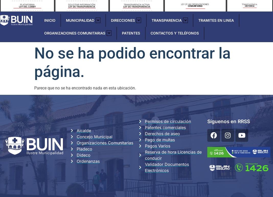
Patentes (131, 33)
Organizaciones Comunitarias (77, 33)
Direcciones (126, 20)
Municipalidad (83, 20)
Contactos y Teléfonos (175, 33)
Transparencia (170, 20)
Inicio (49, 20)
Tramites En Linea (216, 20)
